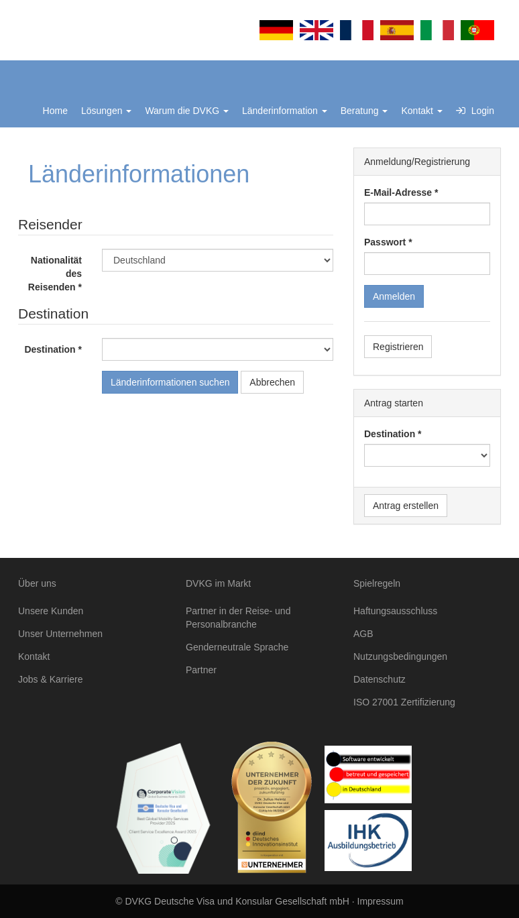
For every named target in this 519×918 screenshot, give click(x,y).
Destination (49, 349)
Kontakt (421, 110)
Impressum (380, 901)
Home (55, 110)
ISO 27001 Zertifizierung (404, 702)
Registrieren (398, 346)
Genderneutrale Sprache (237, 647)
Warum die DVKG (187, 110)
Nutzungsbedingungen (400, 656)
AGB (363, 633)
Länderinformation (284, 110)
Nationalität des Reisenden (55, 273)
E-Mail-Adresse (398, 192)
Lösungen (106, 110)
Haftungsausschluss (395, 611)
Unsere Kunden (50, 611)
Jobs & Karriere (50, 679)
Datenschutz (379, 679)
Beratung (364, 110)
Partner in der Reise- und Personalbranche (238, 618)
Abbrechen (272, 382)
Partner (201, 670)
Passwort (385, 242)
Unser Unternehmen (60, 633)
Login (475, 110)
